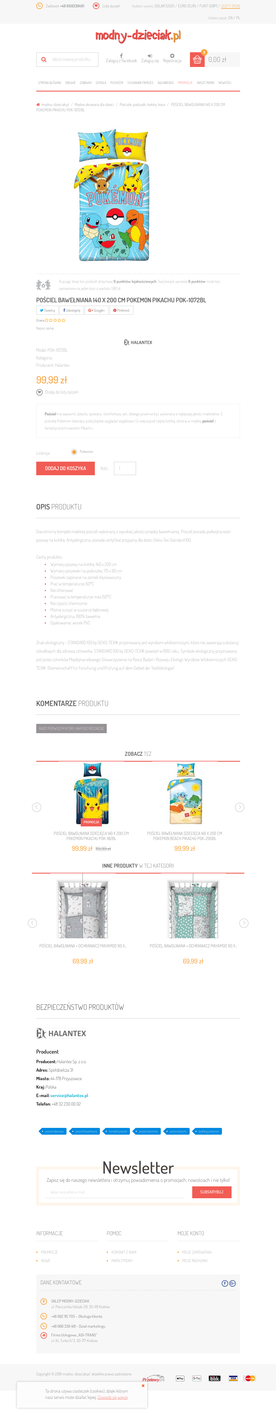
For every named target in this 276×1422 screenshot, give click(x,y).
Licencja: (43, 453)
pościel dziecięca (54, 1131)
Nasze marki (205, 83)
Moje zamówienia (196, 1252)
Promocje (185, 83)
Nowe (45, 1260)
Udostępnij (71, 310)
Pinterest (121, 310)
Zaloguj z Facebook (121, 56)
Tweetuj (47, 310)
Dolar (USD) (165, 5)
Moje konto (190, 1233)
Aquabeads (166, 83)
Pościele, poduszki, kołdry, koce (142, 104)
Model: (41, 350)
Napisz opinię (45, 328)
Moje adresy (193, 1269)
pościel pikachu (178, 1131)
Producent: (45, 365)
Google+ (96, 310)
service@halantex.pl (69, 1095)
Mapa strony (122, 1260)
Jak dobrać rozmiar (128, 1277)
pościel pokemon (148, 1131)
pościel (207, 420)
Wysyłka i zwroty (126, 1269)
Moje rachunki (194, 1260)
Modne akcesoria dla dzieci (94, 104)
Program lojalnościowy (62, 1277)
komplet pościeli (118, 1131)
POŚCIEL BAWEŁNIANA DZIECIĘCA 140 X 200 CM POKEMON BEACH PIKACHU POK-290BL (184, 836)
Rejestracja (172, 58)
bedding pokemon (209, 1131)
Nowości (225, 83)
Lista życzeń (111, 5)
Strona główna (49, 83)
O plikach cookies (56, 1286)
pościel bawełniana (86, 1131)
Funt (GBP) (209, 5)
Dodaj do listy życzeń (61, 392)
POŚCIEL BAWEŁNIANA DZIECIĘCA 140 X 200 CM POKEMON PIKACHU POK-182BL (91, 836)
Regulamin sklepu (127, 1286)
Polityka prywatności (130, 1294)
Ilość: (104, 468)
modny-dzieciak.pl (52, 104)
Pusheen (116, 83)
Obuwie (70, 83)
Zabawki (85, 83)
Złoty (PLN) (230, 5)
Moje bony (191, 1286)
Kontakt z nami (124, 1252)
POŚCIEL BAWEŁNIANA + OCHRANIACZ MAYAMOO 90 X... (83, 945)
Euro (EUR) (187, 5)
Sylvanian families (140, 83)
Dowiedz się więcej (113, 1397)
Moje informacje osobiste (205, 1277)
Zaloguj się (150, 58)
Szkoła (101, 83)
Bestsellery (51, 1269)
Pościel (50, 413)
